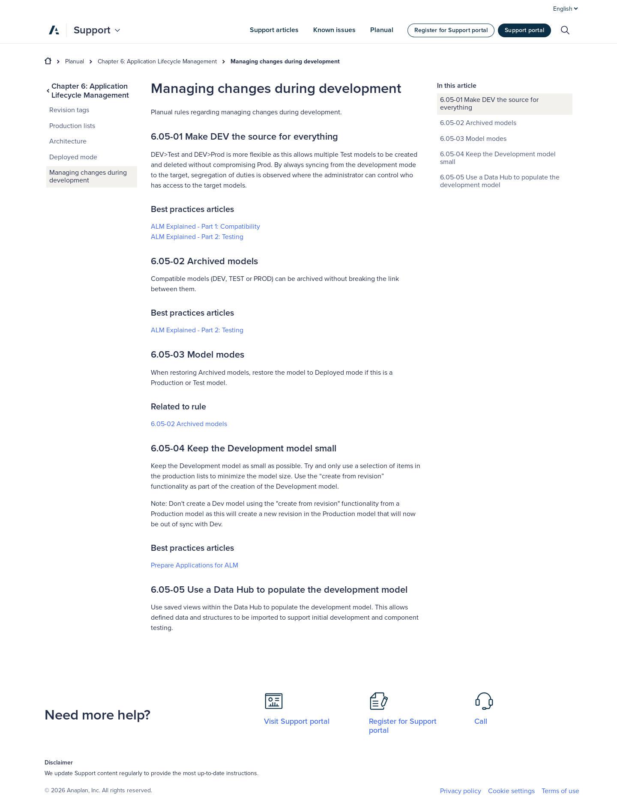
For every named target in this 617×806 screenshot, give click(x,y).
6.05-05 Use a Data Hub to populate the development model (500, 181)
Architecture (68, 141)
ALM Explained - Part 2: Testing (197, 237)
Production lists (72, 126)
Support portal (524, 30)
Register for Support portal (451, 30)
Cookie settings (511, 791)
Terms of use (560, 791)
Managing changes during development (285, 61)
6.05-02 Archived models (189, 424)
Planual (74, 61)
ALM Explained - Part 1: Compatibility (205, 226)
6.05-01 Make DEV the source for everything (489, 104)
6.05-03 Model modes (473, 138)
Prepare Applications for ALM (194, 565)
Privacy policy (460, 791)
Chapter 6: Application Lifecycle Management (157, 61)
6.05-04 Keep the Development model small (498, 158)
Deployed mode (73, 157)
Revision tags (69, 110)
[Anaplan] (54, 30)
